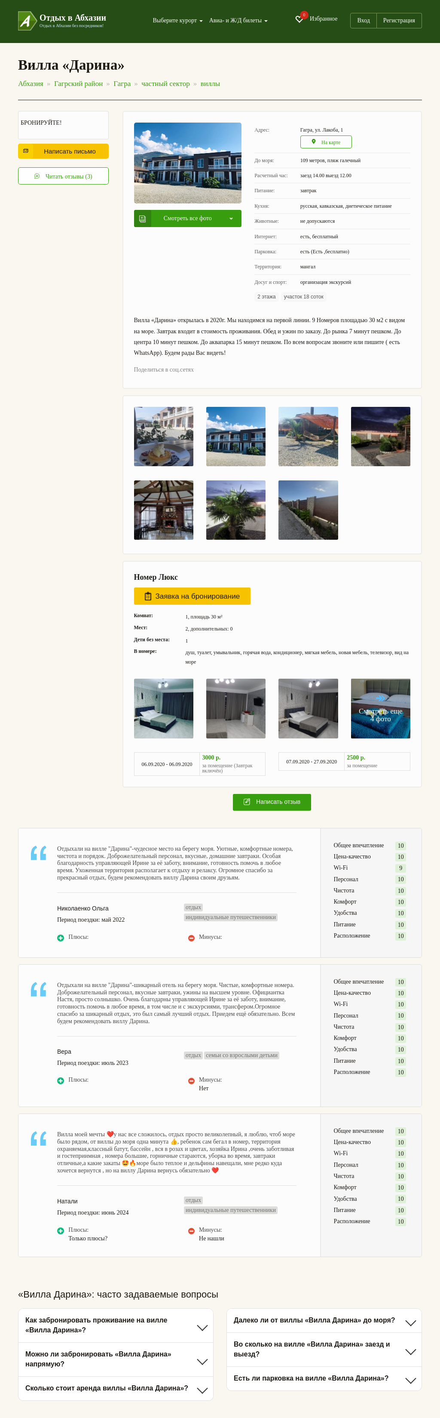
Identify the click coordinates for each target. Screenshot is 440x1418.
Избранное (316, 19)
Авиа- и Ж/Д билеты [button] (238, 21)
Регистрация (399, 20)
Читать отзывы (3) (63, 176)
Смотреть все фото (175, 218)
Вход (363, 20)
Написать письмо (59, 151)
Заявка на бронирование (192, 596)
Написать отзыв (272, 801)
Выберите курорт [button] (177, 21)
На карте (326, 142)
